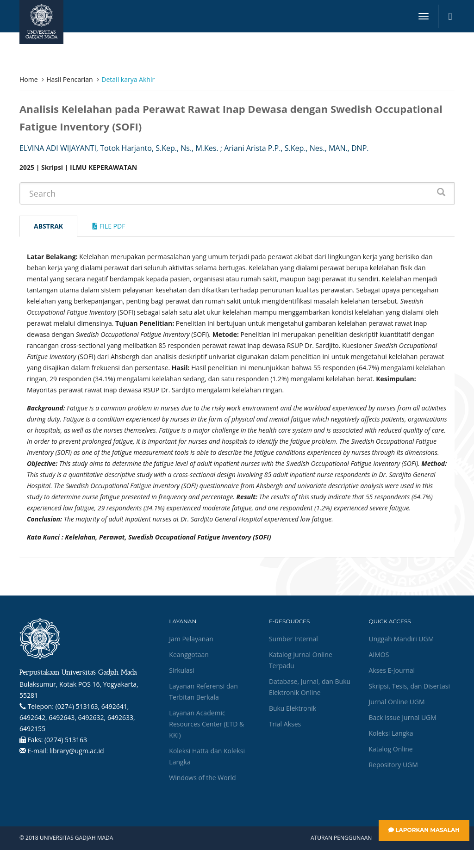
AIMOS (378, 654)
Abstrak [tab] (48, 226)
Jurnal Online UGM (396, 701)
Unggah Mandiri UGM (401, 638)
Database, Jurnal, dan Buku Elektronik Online (309, 687)
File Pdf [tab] (109, 226)
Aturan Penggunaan (341, 838)
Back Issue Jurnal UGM (402, 717)
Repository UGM (393, 764)
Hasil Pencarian (69, 79)
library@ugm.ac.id (77, 750)
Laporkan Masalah (424, 829)
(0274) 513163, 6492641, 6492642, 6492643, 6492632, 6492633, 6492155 (77, 717)
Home (28, 79)
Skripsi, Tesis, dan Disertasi (409, 686)
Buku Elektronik (292, 708)
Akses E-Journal (391, 670)
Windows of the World (202, 777)
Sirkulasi (181, 670)
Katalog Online (390, 749)
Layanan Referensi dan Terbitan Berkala (203, 691)
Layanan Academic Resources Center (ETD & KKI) (206, 723)
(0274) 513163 (65, 739)
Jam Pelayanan (191, 638)
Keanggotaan (189, 654)
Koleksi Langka (390, 733)
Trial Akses (285, 724)
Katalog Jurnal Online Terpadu (300, 660)
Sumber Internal (293, 638)
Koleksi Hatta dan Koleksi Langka (207, 756)
